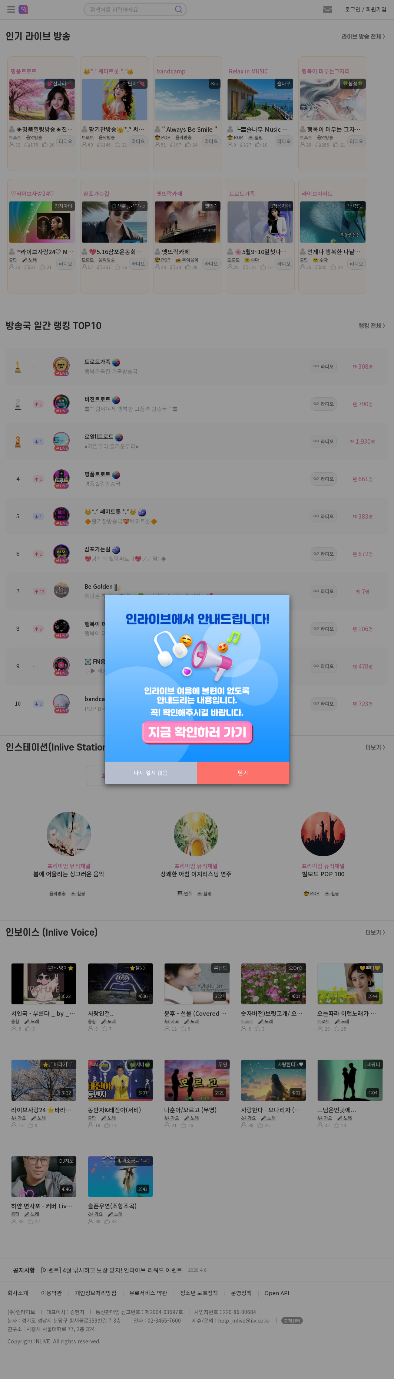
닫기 (243, 772)
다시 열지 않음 (151, 772)
